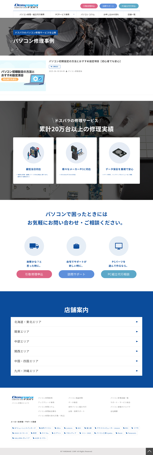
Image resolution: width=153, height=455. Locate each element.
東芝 (33, 433)
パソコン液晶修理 (75, 398)
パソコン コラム (88, 14)
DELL (58, 428)
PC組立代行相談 (119, 274)
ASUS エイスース (20, 433)
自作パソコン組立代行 (77, 407)
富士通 (88, 428)
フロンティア (70, 433)
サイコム (44, 433)
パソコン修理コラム (46, 407)
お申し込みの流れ (111, 14)
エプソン (56, 433)
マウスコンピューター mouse (107, 428)
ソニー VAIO (85, 433)
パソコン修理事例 (45, 398)
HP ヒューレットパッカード (24, 428)
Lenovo (68, 428)
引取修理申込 (89, 6)
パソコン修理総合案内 (47, 411)
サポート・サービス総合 (120, 402)
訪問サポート (108, 6)
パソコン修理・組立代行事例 (31, 14)
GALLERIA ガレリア (21, 438)
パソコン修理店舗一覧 (120, 398)
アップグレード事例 (46, 402)
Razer (119, 433)
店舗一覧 (131, 14)
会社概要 (114, 411)
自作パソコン (45, 428)
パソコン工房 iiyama (103, 433)
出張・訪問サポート (76, 411)
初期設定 (55, 66)
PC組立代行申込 (129, 6)
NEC (78, 428)
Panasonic (131, 433)
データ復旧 (73, 402)
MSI (125, 428)
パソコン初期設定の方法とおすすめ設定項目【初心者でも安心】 (85, 61)
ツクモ (135, 428)
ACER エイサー (39, 438)
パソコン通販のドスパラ (120, 407)
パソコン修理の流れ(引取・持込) (51, 415)
